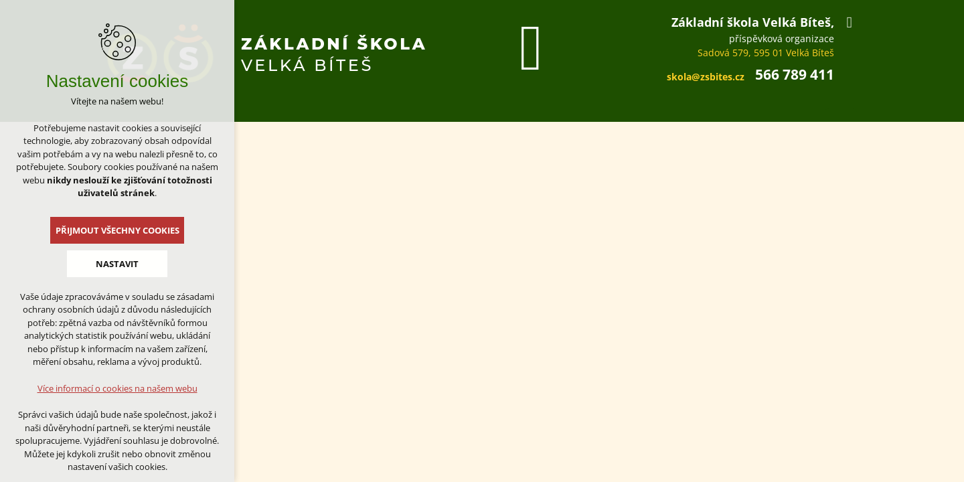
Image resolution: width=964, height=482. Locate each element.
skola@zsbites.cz (705, 76)
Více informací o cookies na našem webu (117, 388)
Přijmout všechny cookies (117, 230)
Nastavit (117, 264)
